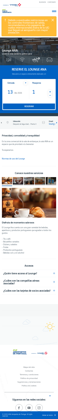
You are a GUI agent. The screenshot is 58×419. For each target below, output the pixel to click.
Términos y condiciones (29, 374)
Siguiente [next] (56, 123)
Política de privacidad (29, 378)
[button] (25, 83)
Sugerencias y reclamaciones (29, 381)
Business (42, 2)
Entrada (11, 82)
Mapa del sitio (29, 367)
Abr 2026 (15, 91)
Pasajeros (36, 82)
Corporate (51, 2)
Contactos (29, 370)
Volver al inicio (47, 415)
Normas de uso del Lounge (13, 159)
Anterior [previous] (1, 123)
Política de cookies (29, 385)
